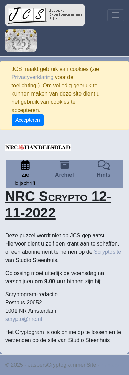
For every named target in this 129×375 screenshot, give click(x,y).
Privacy (110, 365)
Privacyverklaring (33, 77)
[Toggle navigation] (115, 15)
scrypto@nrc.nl (23, 319)
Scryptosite (107, 252)
